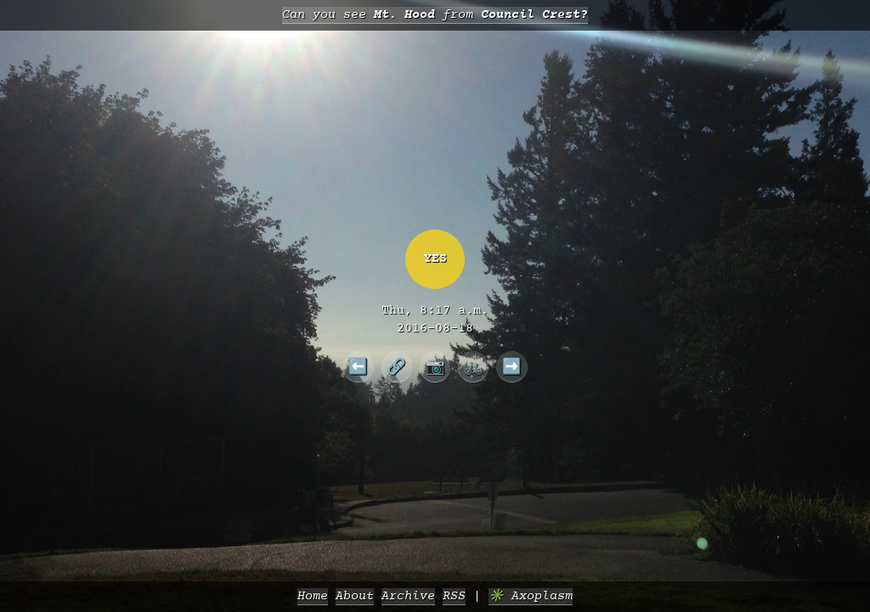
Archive (408, 596)
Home (312, 596)
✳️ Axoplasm (531, 596)
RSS (454, 596)
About (355, 596)
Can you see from (435, 15)
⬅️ (358, 366)
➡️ (512, 366)
